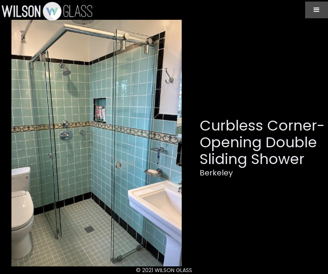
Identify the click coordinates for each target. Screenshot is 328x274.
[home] (46, 11)
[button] (316, 10)
